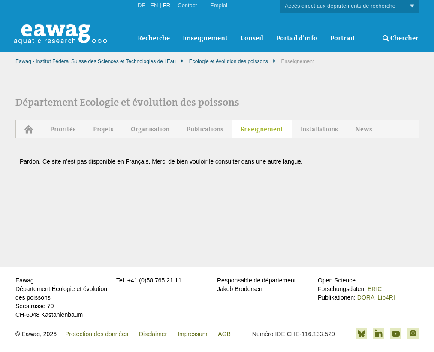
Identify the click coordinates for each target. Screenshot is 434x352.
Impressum (192, 334)
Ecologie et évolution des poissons (228, 61)
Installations (319, 129)
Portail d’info (296, 37)
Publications (205, 129)
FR (166, 5)
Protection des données (96, 334)
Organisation (150, 129)
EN (154, 5)
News (363, 129)
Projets (103, 129)
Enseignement (205, 37)
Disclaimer (153, 334)
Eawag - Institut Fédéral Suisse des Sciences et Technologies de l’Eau (95, 61)
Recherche (154, 37)
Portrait (342, 37)
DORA (365, 297)
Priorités (63, 129)
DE (141, 5)
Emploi (218, 5)
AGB (224, 334)
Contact (187, 5)
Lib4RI (386, 297)
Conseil (252, 37)
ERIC (375, 288)
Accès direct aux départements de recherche (349, 6)
